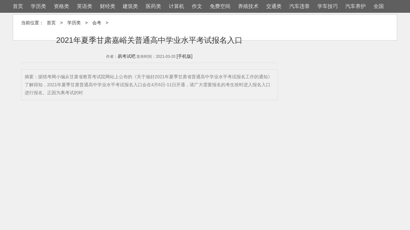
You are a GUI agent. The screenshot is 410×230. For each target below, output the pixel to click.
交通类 (274, 6)
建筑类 (130, 6)
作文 (197, 6)
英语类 (84, 6)
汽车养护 (355, 6)
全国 (378, 6)
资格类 (61, 6)
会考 (96, 22)
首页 (18, 6)
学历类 (38, 6)
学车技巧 (327, 6)
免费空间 (220, 6)
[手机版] (184, 56)
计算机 (176, 6)
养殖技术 (248, 6)
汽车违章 (299, 6)
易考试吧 (126, 56)
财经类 (107, 6)
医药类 (153, 6)
